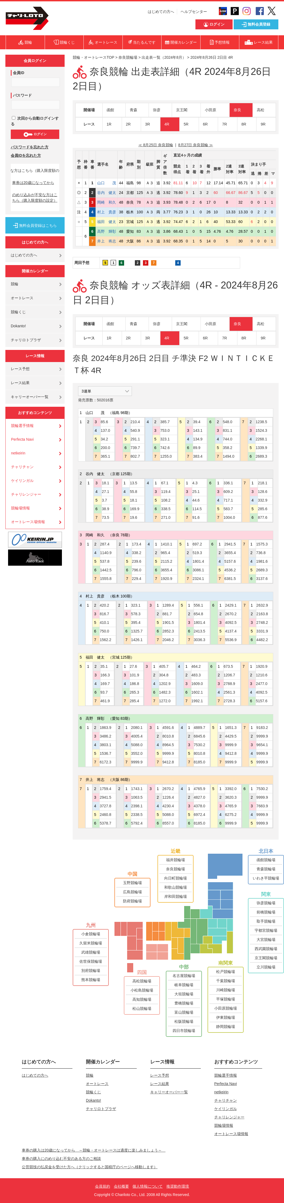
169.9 (134, 509)
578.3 (136, 614)
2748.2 (262, 622)
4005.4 (137, 736)
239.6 (136, 561)
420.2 (104, 605)
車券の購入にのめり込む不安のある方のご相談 (61, 1158)
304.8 (164, 675)
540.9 (135, 430)
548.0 (227, 422)
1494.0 (228, 456)
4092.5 (231, 622)
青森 (133, 110)
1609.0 (197, 684)
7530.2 (199, 745)
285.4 (134, 701)
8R (243, 124)
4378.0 (199, 806)
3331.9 (262, 631)
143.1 (197, 430)
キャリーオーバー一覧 (29, 397)
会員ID (18, 73)
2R (128, 124)
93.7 (104, 692)
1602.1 (197, 692)
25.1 (195, 491)
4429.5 (231, 736)
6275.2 (231, 814)
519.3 (197, 553)
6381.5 (230, 578)
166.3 (105, 675)
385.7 (165, 422)
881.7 (167, 614)
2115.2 (166, 561)
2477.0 (261, 684)
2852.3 (168, 631)
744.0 (227, 439)
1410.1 (166, 544)
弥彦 (156, 110)
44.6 (195, 500)
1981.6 (262, 561)
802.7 (135, 456)
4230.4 (168, 806)
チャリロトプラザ (26, 340)
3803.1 (105, 745)
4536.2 (230, 570)
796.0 (136, 570)
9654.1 (262, 745)
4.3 (194, 483)
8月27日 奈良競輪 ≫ (195, 145)
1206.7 (229, 675)
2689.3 (261, 456)
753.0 (165, 430)
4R (166, 124)
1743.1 (137, 789)
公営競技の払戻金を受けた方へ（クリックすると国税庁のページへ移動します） (89, 1167)
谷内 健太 (106, 192)
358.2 (227, 448)
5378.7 (105, 823)
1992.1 (197, 701)
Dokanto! (18, 326)
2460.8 (105, 814)
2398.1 (137, 806)
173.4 (136, 544)
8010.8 (168, 736)
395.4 (136, 622)
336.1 (228, 483)
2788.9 (229, 684)
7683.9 (262, 806)
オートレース (22, 298)
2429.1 (231, 605)
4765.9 (199, 789)
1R (109, 124)
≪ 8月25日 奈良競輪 (155, 145)
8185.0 (199, 762)
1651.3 (231, 727)
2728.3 (229, 701)
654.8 (198, 614)
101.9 (134, 675)
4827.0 (199, 797)
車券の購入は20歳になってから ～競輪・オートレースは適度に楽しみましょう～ (94, 1150)
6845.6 (199, 736)
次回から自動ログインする (35, 121)
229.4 (136, 578)
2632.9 (262, 605)
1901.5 (168, 622)
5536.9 (231, 640)
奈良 (237, 110)
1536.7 (105, 753)
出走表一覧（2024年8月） (164, 57)
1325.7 (137, 631)
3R (147, 124)
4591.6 (168, 727)
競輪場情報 (20, 508)
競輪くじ (18, 312)
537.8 (105, 561)
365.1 (105, 456)
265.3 (134, 692)
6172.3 (105, 762)
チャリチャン (22, 467)
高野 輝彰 (106, 231)
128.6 (262, 491)
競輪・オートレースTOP (93, 57)
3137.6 (262, 578)
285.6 (262, 509)
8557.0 (168, 823)
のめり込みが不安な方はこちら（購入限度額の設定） (34, 198)
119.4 (165, 491)
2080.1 (137, 727)
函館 (110, 110)
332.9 (262, 500)
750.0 (104, 631)
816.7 (104, 614)
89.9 (196, 448)
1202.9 (165, 684)
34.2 (104, 439)
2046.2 (168, 640)
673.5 (228, 666)
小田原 (210, 110)
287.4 (105, 544)
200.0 (105, 448)
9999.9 (137, 762)
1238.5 (261, 422)
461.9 (105, 701)
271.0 (165, 517)
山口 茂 (106, 183)
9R (263, 124)
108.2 (165, 500)
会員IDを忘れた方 (26, 155)
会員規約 (102, 1186)
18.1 (105, 483)
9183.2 (262, 727)
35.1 (104, 666)
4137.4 (231, 631)
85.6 (104, 422)
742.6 (165, 448)
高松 (260, 110)
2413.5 (199, 631)
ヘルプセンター (194, 11)
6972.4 (199, 814)
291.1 (135, 439)
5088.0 (137, 745)
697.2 (197, 544)
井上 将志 (106, 241)
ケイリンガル (22, 480)
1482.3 (165, 692)
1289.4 (168, 605)
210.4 (135, 422)
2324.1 (198, 578)
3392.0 (231, 789)
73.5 (105, 517)
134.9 (197, 439)
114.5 (197, 509)
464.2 (196, 666)
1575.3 (262, 544)
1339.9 (261, 448)
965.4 (165, 553)
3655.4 (166, 570)
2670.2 (231, 614)
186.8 (134, 684)
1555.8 (106, 578)
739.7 (135, 448)
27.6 (133, 666)
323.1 (165, 439)
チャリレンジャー (26, 494)
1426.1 (137, 640)
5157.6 (230, 561)
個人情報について (147, 1186)
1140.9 (106, 553)
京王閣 (181, 110)
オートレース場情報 (28, 522)
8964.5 (168, 745)
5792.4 (137, 823)
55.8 (133, 491)
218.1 (262, 483)
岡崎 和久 (106, 202)
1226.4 (168, 797)
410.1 (104, 622)
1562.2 (105, 640)
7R (224, 124)
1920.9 (166, 578)
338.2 (136, 553)
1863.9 (105, 727)
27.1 (105, 491)
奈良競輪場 (127, 57)
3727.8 (105, 806)
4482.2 (262, 640)
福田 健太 (106, 222)
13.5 (133, 483)
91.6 (195, 517)
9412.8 (168, 762)
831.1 (227, 430)
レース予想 (20, 369)
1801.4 (198, 561)
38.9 (105, 509)
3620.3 (231, 797)
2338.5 (137, 814)
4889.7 (199, 727)
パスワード (22, 95)
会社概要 (121, 1186)
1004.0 (229, 517)
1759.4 (105, 789)
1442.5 (106, 570)
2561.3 (229, 692)
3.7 (104, 500)
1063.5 (137, 797)
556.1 (198, 605)
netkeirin (18, 453)
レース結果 (20, 383)
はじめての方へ (161, 11)
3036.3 (199, 640)
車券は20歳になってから (33, 182)
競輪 (14, 284)
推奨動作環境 (177, 1186)
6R (205, 124)
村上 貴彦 (106, 212)
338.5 (165, 509)
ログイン (34, 134)
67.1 (164, 483)
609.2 (228, 491)
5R (186, 124)
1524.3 (261, 430)
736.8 (260, 553)
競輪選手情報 (22, 425)
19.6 (133, 517)
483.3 (196, 675)
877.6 (262, 517)
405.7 (164, 666)
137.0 (105, 430)
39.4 (196, 422)
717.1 (228, 500)
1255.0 (166, 456)
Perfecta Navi (22, 439)
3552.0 (137, 753)
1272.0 (165, 701)
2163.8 (262, 614)
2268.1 (261, 439)
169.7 (105, 684)
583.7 (228, 509)
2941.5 (230, 544)
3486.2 (105, 736)
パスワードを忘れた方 (29, 147)
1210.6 (261, 675)
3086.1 (198, 570)
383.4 (197, 456)
